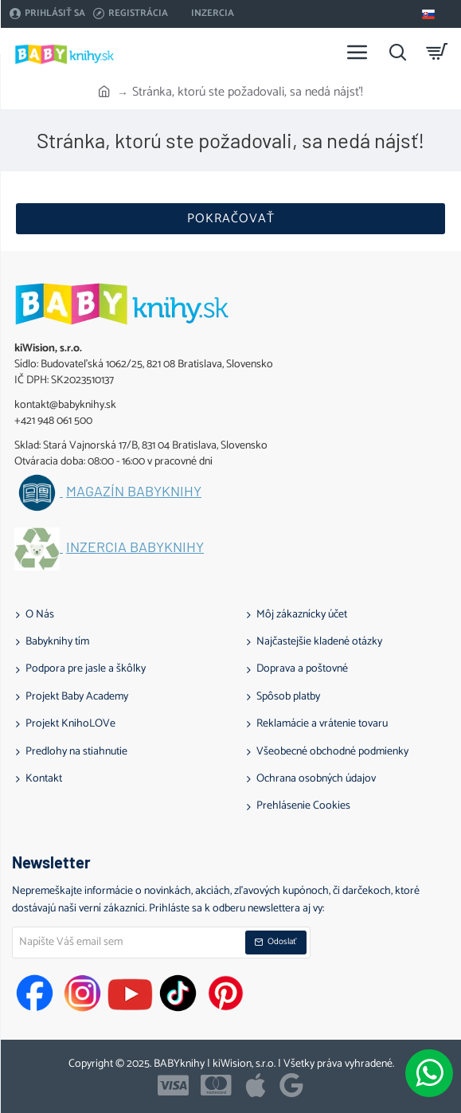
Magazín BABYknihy (133, 492)
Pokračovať (231, 218)
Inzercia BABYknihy (135, 547)
